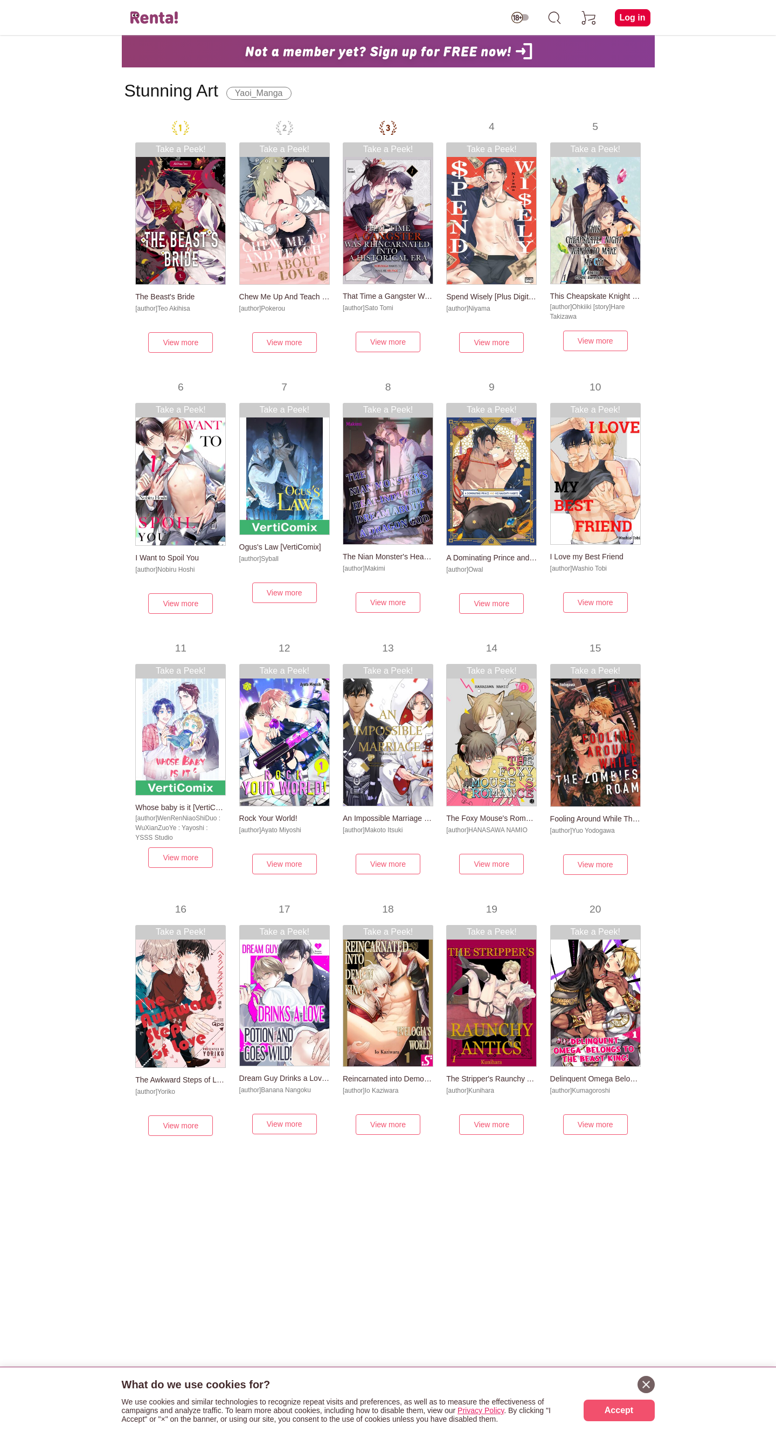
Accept (619, 1410)
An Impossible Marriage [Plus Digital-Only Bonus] (388, 818)
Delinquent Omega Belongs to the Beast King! (595, 1078)
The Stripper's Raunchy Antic (491, 1078)
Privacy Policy (481, 1410)
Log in (633, 17)
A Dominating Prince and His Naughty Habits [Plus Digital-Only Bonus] (491, 557)
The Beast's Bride (165, 296)
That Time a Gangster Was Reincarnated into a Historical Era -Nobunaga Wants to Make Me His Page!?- (388, 296)
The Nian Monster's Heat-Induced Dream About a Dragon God (388, 556)
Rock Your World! (268, 818)
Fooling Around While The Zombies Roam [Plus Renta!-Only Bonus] (595, 818)
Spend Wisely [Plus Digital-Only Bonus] (491, 296)
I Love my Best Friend (586, 556)
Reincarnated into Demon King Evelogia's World (388, 1078)
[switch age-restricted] (520, 18)
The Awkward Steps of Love (180, 1079)
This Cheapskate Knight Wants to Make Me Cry (595, 296)
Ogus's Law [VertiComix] (280, 547)
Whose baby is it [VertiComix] (180, 807)
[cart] (589, 17)
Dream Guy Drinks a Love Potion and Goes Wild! (284, 1078)
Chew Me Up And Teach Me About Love (284, 296)
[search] (554, 17)
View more (180, 342)
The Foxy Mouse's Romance (491, 818)
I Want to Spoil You (167, 557)
